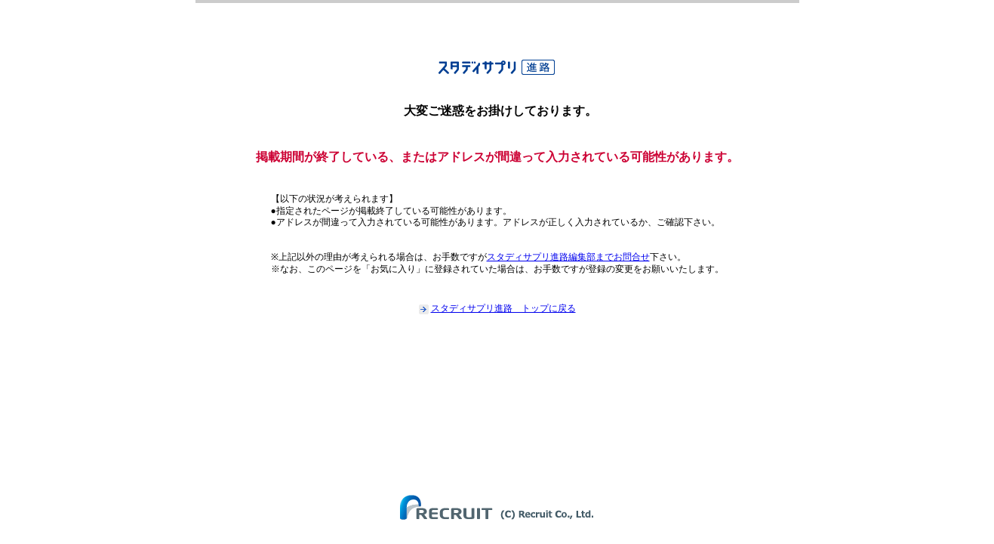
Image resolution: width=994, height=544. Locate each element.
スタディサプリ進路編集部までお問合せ (568, 257)
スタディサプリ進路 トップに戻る (503, 308)
